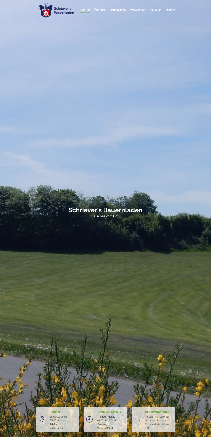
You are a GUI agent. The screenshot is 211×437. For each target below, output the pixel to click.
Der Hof (85, 10)
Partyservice (137, 10)
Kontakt (170, 10)
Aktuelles (155, 10)
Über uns (100, 10)
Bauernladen (118, 10)
